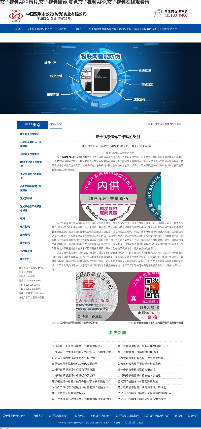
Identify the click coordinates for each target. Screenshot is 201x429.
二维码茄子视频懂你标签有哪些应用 (73, 369)
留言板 (17, 37)
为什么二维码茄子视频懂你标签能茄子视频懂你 (80, 387)
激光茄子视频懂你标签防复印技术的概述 (142, 399)
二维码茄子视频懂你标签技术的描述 (139, 375)
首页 (17, 28)
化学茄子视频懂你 (29, 154)
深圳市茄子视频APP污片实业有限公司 (108, 146)
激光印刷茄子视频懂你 (30, 176)
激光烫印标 (26, 198)
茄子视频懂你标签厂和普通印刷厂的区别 (142, 387)
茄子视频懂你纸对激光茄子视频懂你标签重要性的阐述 (84, 399)
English (36, 37)
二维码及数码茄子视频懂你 (30, 144)
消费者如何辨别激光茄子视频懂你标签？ (142, 357)
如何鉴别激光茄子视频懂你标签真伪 (139, 363)
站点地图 (193, 415)
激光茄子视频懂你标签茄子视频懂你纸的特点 (144, 393)
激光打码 (25, 242)
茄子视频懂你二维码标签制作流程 (138, 352)
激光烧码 (25, 234)
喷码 (22, 218)
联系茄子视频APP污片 (164, 28)
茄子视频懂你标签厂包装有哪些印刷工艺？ (143, 346)
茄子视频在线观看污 (140, 28)
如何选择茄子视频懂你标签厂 (69, 393)
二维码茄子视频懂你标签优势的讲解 (79, 322)
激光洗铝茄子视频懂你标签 (30, 208)
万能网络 (118, 422)
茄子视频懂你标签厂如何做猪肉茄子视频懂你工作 (81, 381)
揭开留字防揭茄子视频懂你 (30, 188)
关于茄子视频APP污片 (39, 28)
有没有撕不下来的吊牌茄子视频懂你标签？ (77, 346)
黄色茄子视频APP (119, 28)
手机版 (140, 422)
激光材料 (25, 259)
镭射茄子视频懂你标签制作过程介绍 (73, 357)
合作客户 (80, 28)
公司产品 (61, 28)
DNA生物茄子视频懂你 (31, 164)
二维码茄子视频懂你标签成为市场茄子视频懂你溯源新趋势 (84, 352)
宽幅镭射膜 (26, 250)
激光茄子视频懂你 (29, 134)
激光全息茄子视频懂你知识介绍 (136, 369)
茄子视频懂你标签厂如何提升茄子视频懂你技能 (158, 322)
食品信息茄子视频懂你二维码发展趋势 (74, 363)
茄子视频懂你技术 (99, 28)
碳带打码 (25, 226)
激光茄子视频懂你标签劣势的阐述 (138, 381)
